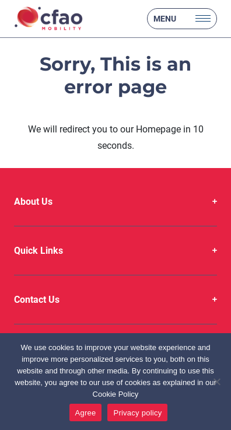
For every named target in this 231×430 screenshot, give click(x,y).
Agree (85, 412)
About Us (33, 201)
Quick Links (38, 250)
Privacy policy (137, 412)
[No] (216, 381)
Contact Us (37, 299)
